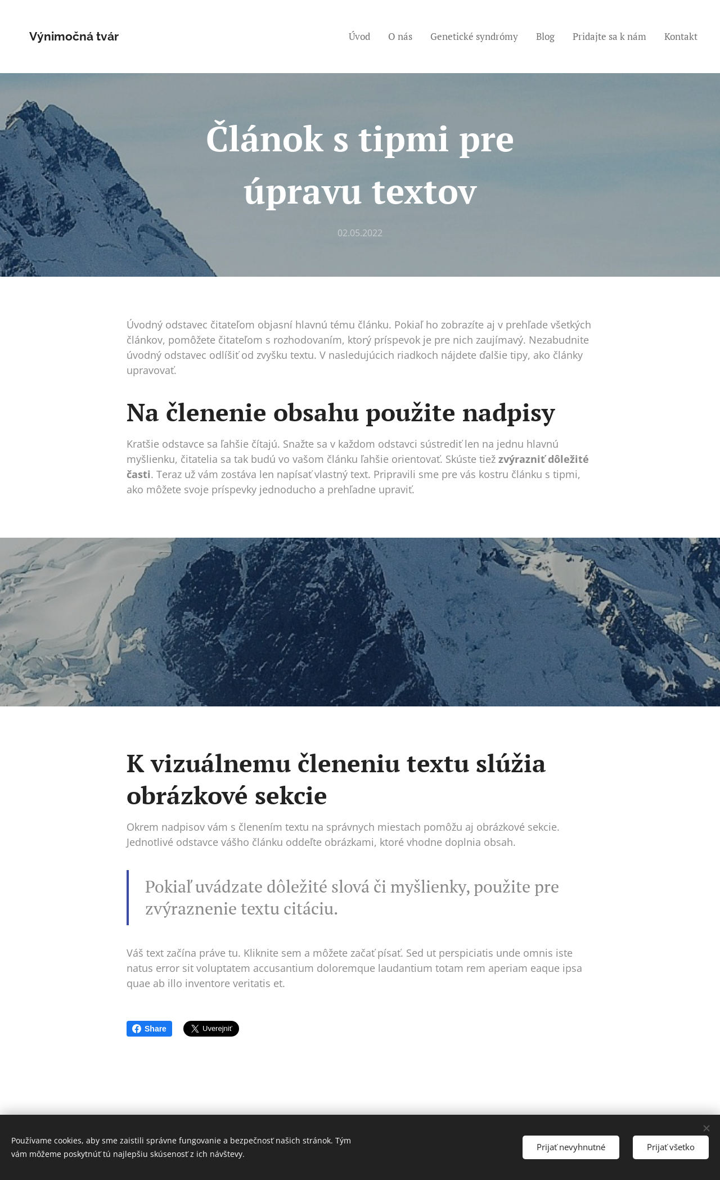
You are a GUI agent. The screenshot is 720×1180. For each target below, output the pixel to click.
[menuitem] (362, 36)
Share (149, 1028)
